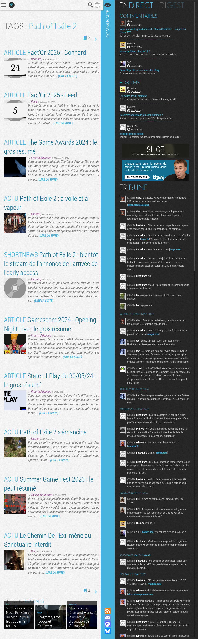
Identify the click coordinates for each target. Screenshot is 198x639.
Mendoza (133, 87)
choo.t (132, 21)
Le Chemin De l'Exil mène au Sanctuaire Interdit (47, 539)
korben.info (149, 535)
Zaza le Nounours (41, 495)
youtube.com (156, 587)
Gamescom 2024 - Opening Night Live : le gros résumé (50, 324)
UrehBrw (133, 106)
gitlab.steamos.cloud (139, 204)
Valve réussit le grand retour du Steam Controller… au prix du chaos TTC (154, 31)
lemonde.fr (134, 449)
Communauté (109, 300)
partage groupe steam (133, 133)
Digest (173, 5)
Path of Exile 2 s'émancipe (45, 431)
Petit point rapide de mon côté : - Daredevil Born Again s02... (150, 98)
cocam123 (133, 125)
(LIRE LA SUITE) (81, 76)
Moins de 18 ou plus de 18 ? (136, 51)
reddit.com (163, 456)
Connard (36, 59)
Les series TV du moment (134, 95)
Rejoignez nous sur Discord (109, 618)
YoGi (131, 62)
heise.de (156, 239)
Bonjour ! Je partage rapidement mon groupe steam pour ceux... (151, 136)
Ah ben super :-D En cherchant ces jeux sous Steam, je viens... (150, 54)
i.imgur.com (154, 334)
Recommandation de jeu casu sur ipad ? (142, 114)
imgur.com (176, 249)
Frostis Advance (41, 158)
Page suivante (94, 39)
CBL (33, 551)
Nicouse (132, 43)
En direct (137, 5)
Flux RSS (109, 611)
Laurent (35, 214)
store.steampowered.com (143, 597)
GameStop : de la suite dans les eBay (141, 70)
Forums (131, 82)
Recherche (89, 5)
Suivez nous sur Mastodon (109, 624)
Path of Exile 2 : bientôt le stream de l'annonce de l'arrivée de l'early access (46, 263)
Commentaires (140, 16)
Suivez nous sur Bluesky (109, 631)
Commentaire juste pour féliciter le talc (139, 73)
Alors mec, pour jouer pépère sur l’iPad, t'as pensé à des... (148, 117)
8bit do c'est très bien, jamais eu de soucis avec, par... (146, 35)
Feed (34, 101)
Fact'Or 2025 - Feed (40, 94)
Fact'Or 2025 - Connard (45, 52)
